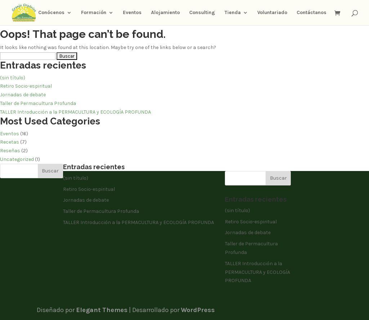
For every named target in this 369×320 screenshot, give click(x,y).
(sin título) (12, 78)
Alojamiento (165, 13)
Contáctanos (311, 13)
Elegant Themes (102, 310)
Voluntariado (272, 13)
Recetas (9, 142)
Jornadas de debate (23, 95)
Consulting (202, 13)
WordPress (198, 310)
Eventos (132, 13)
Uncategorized (17, 159)
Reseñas (10, 151)
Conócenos (51, 13)
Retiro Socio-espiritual (26, 86)
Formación (93, 13)
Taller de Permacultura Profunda (38, 103)
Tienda (232, 13)
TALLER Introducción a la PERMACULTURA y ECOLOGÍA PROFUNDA (75, 112)
